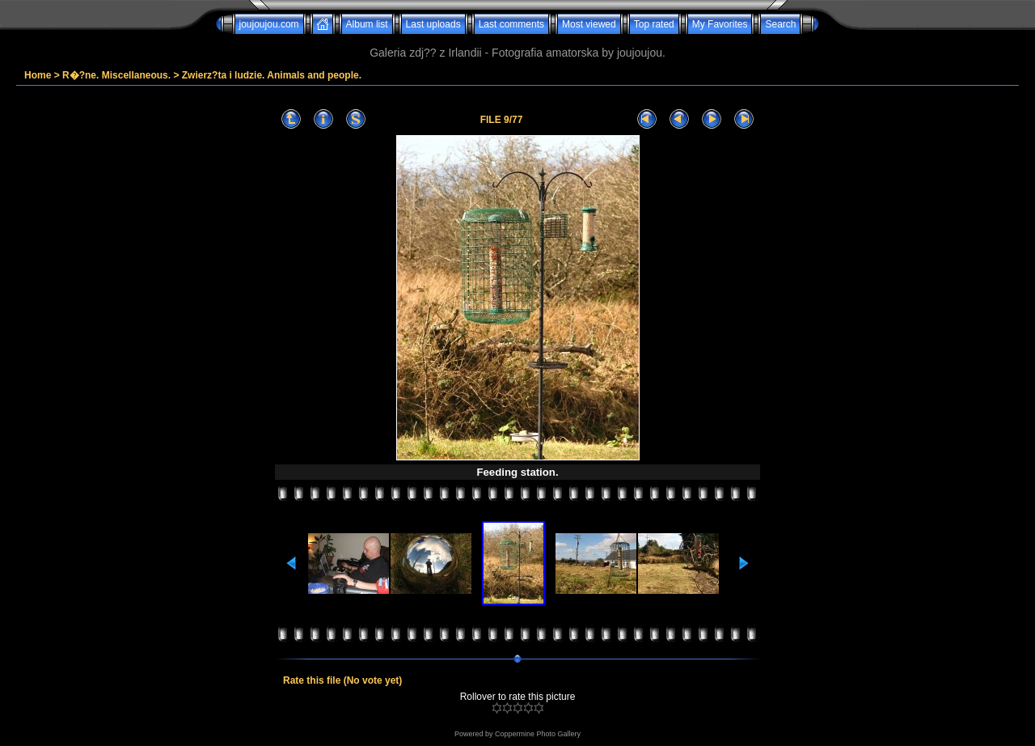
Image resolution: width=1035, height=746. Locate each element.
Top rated (654, 24)
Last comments (511, 24)
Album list (367, 24)
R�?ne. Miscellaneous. (116, 75)
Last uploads (433, 24)
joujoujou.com (269, 24)
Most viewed (589, 24)
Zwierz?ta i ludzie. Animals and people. (271, 75)
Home (37, 75)
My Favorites (720, 24)
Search (780, 24)
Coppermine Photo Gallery (538, 734)
